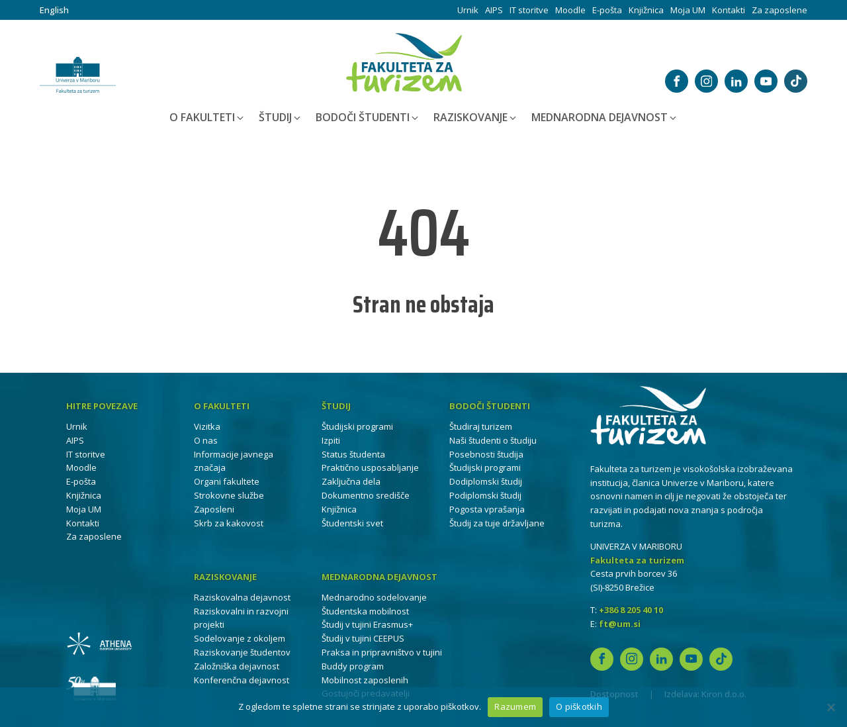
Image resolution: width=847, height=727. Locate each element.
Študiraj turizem (480, 426)
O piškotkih (579, 706)
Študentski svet (352, 523)
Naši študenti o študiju (493, 440)
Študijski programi (357, 426)
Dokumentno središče (366, 495)
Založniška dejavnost (236, 666)
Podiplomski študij (485, 495)
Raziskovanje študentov (242, 652)
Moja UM (687, 10)
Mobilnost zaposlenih (365, 680)
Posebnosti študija (486, 454)
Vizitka (207, 426)
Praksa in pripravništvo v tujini (382, 652)
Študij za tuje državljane (497, 523)
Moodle (570, 10)
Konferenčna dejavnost (241, 680)
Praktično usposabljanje (370, 467)
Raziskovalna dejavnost (242, 597)
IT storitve (529, 10)
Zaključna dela (351, 481)
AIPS (494, 10)
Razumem (515, 706)
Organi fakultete (226, 481)
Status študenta (353, 454)
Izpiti (331, 440)
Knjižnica (646, 10)
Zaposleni (214, 509)
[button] (207, 118)
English (54, 10)
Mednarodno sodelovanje (374, 597)
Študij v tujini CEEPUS (363, 638)
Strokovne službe (229, 495)
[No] (830, 707)
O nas (206, 440)
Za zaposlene (779, 10)
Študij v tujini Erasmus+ (367, 624)
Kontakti (728, 10)
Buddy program (353, 666)
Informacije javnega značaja (233, 461)
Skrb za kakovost (228, 523)
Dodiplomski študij (485, 481)
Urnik (467, 10)
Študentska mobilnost (365, 611)
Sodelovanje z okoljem (239, 638)
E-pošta (607, 10)
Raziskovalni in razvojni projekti (241, 618)
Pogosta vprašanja (487, 509)
